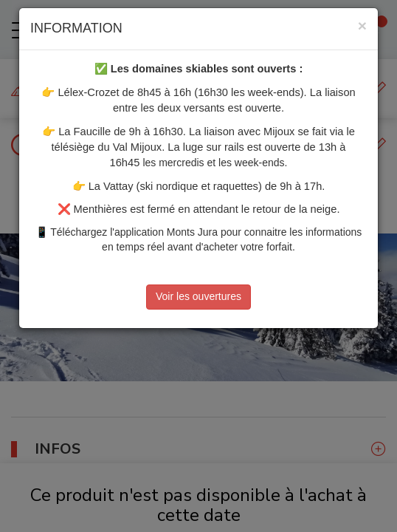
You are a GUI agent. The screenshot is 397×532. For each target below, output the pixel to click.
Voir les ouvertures (198, 296)
